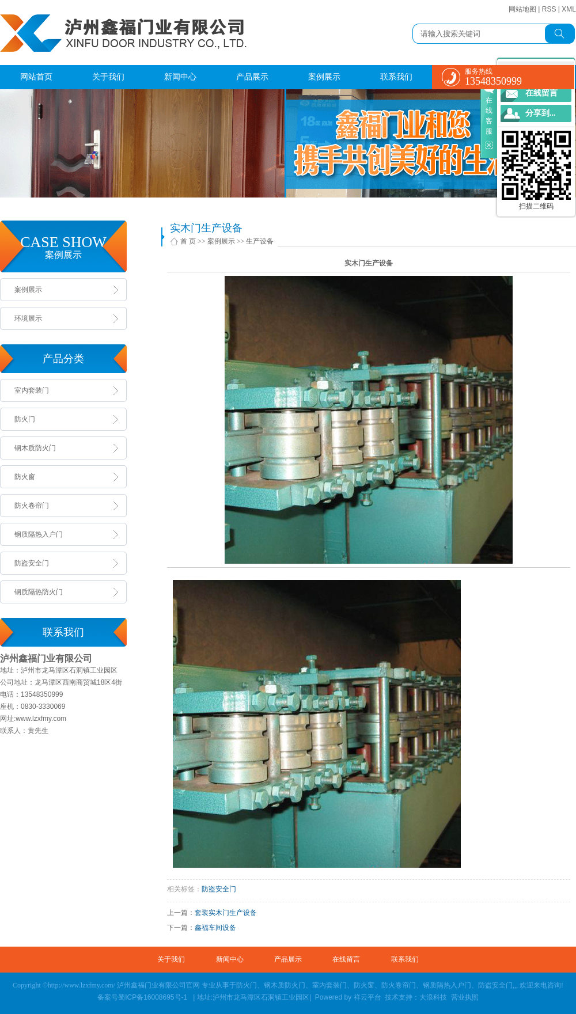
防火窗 (24, 477)
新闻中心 (180, 77)
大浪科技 (433, 997)
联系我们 (396, 77)
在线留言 (346, 959)
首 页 (188, 241)
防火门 (24, 419)
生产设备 (260, 241)
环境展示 (28, 318)
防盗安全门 (31, 563)
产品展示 (252, 77)
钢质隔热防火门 (38, 592)
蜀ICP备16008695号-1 (153, 997)
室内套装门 (31, 390)
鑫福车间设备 (215, 928)
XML (569, 9)
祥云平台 (368, 997)
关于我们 (108, 77)
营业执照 (465, 997)
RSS (549, 9)
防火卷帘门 (31, 506)
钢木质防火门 (35, 448)
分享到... (540, 113)
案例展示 (324, 77)
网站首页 (36, 77)
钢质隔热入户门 (38, 534)
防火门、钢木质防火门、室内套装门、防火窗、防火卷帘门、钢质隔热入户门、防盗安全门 (374, 985)
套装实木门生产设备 (226, 913)
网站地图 (522, 9)
